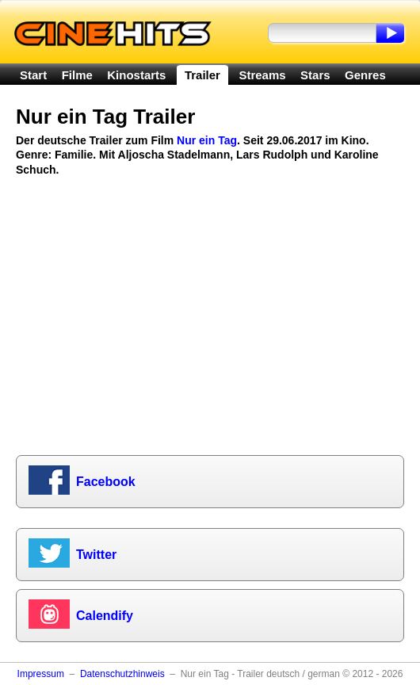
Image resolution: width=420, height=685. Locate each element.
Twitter (96, 554)
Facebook (106, 481)
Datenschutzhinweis (122, 673)
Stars (315, 75)
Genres (365, 75)
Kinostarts (136, 75)
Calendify (104, 615)
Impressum (40, 673)
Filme (77, 75)
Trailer (202, 75)
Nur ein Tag (207, 140)
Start (33, 75)
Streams (262, 75)
